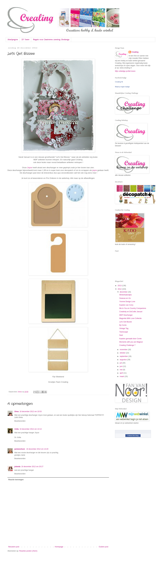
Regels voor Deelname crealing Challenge (51, 39)
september (124, 356)
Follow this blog (133, 435)
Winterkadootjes (125, 295)
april (121, 373)
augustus (123, 360)
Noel (121, 335)
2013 (120, 286)
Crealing (135, 52)
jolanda (17, 467)
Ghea (16, 411)
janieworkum (19, 449)
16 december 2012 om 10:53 (31, 411)
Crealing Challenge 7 (127, 345)
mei (121, 370)
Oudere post (103, 547)
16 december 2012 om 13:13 (31, 429)
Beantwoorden (19, 421)
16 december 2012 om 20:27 (32, 467)
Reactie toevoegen (16, 480)
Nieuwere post (13, 547)
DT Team (25, 39)
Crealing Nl (119, 82)
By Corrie (122, 325)
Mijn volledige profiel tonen (125, 71)
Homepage (59, 547)
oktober (123, 353)
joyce (94, 170)
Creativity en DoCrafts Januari (130, 312)
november (124, 350)
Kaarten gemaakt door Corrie (130, 339)
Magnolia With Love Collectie (130, 318)
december (124, 292)
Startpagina (13, 39)
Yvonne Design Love (127, 302)
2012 (120, 289)
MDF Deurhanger (126, 315)
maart (122, 376)
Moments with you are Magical (131, 342)
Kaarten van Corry (126, 305)
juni (121, 366)
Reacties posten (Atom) (28, 551)
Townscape (123, 332)
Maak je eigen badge (122, 87)
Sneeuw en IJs (125, 298)
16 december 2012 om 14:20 (37, 449)
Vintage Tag (123, 328)
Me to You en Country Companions (132, 308)
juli (121, 363)
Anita (16, 429)
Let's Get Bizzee (125, 322)
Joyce (30, 167)
